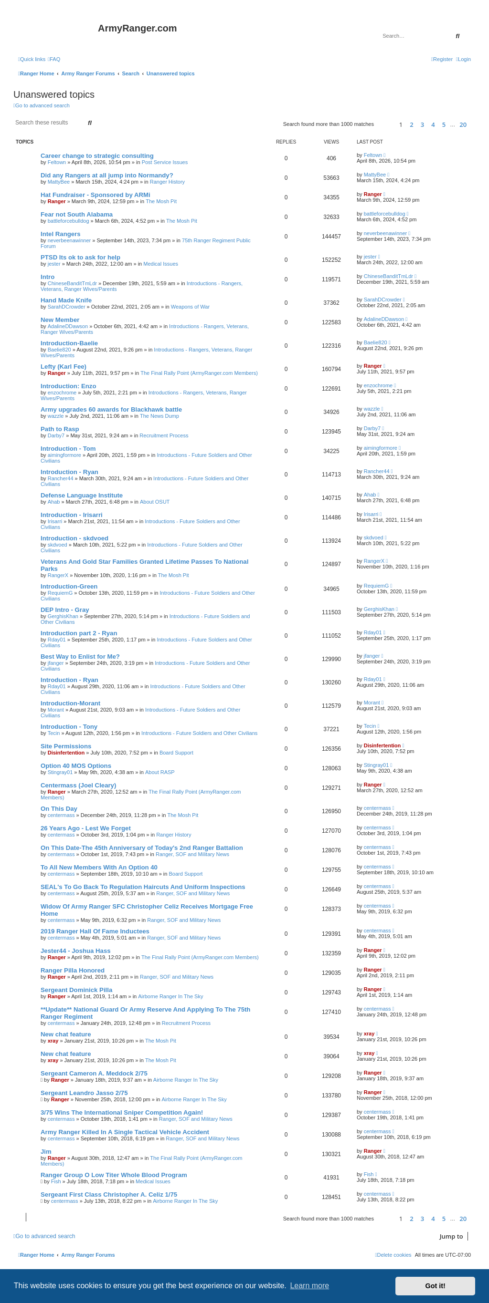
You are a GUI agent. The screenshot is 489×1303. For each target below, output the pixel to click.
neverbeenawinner (69, 240)
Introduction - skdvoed (74, 538)
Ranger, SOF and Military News (192, 854)
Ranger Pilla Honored (73, 970)
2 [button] (411, 124)
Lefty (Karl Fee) (63, 366)
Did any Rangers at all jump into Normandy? (107, 175)
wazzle (56, 416)
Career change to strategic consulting (97, 155)
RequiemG (60, 593)
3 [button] (422, 124)
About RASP (160, 772)
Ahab (54, 502)
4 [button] (433, 124)
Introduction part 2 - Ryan (79, 633)
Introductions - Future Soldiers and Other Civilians (199, 733)
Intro (47, 276)
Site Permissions (66, 746)
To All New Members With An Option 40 (99, 867)
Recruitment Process (163, 435)
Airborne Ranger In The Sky (170, 996)
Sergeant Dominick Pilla (76, 989)
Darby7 (56, 435)
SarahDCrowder (66, 307)
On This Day (59, 808)
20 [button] (463, 124)
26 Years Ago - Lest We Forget (86, 828)
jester (54, 264)
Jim (46, 1151)
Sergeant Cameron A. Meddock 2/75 (94, 1073)
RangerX (58, 575)
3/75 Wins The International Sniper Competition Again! (122, 1112)
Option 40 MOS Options (76, 765)
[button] (385, 124)
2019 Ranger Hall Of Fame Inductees (95, 931)
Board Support (176, 752)
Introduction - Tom (68, 448)
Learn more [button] (309, 1286)
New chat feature (66, 1034)
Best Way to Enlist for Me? (80, 656)
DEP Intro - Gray (65, 609)
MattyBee (59, 182)
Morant (56, 710)
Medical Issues (160, 264)
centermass (61, 815)
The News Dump (159, 416)
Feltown (57, 162)
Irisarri (55, 521)
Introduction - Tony (69, 726)
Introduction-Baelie (69, 343)
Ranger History (167, 182)
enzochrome (62, 392)
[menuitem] (54, 59)
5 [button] (444, 124)
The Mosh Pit (161, 201)
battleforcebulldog (68, 221)
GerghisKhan (63, 616)
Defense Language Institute (82, 495)
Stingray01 (60, 772)
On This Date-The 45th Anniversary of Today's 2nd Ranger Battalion (142, 847)
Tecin (54, 733)
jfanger (56, 663)
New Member (60, 319)
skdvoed (57, 545)
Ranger (57, 201)
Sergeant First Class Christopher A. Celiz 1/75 (109, 1194)
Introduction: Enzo (68, 386)
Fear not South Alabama (77, 214)
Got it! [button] (435, 1286)
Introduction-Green (69, 586)
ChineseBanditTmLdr (72, 283)
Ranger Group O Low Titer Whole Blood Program (114, 1175)
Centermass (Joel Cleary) (78, 785)
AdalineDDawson (68, 326)
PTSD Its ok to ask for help (80, 257)
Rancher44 (61, 478)
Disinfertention (66, 752)
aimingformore (64, 455)
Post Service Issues (165, 162)
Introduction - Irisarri (72, 514)
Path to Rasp (60, 429)
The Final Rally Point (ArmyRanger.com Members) (199, 373)
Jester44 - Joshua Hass (76, 950)
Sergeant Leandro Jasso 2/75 (84, 1092)
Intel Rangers (61, 234)
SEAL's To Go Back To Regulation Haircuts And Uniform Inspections (143, 886)
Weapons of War (190, 307)
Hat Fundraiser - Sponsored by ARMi (95, 194)
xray (53, 1041)
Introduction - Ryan (69, 472)
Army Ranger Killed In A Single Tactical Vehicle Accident (125, 1132)
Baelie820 (59, 349)
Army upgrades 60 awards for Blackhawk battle (111, 409)
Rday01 (57, 639)
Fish (56, 1181)
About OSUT (155, 502)
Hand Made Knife (66, 300)
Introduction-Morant (70, 703)
